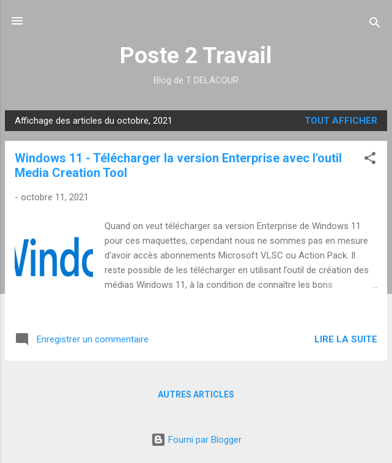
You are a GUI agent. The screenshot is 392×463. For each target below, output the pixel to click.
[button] (370, 160)
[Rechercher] (375, 24)
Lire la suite (345, 339)
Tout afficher (341, 120)
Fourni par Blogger (196, 439)
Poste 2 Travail (196, 55)
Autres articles (196, 394)
